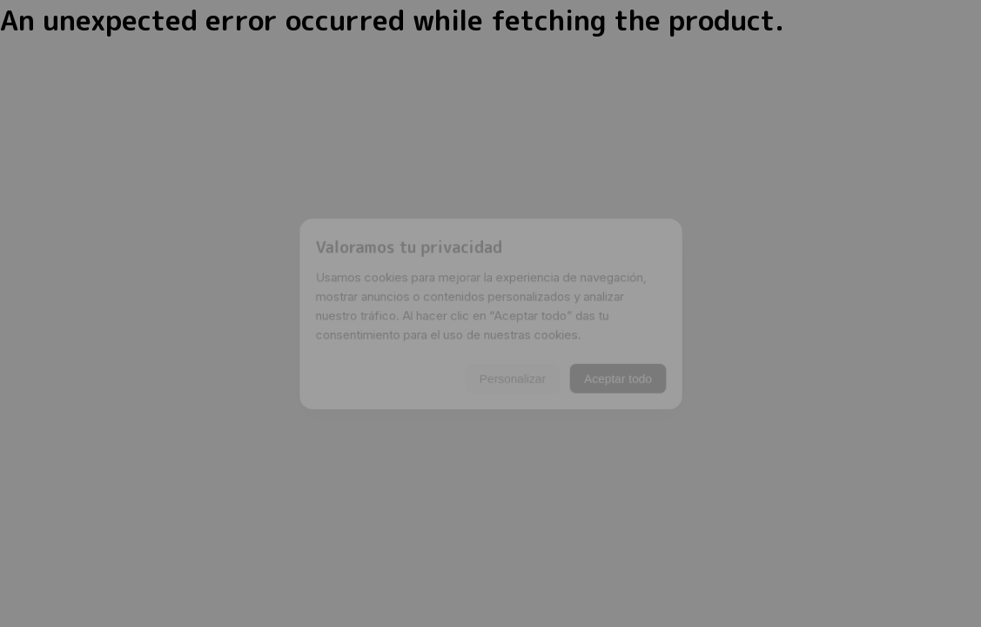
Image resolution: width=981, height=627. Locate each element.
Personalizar (514, 384)
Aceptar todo (629, 384)
